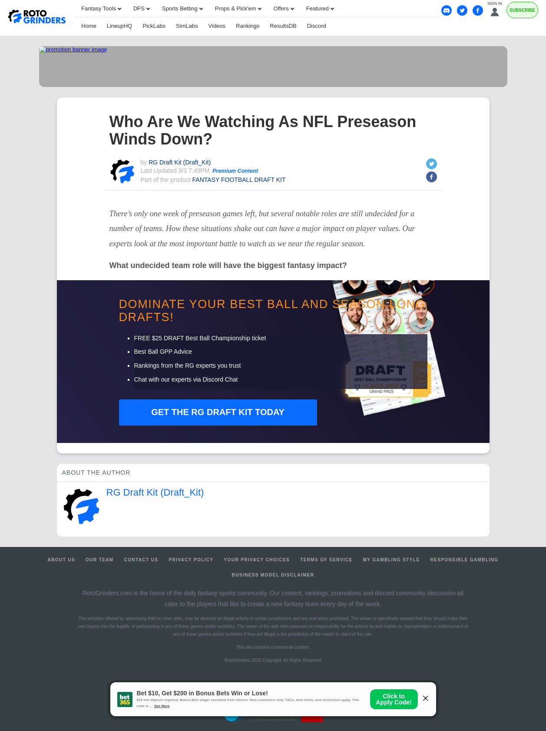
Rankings (247, 26)
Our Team (100, 559)
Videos (217, 26)
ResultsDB (283, 26)
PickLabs (153, 26)
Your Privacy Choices (257, 559)
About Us (61, 559)
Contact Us (141, 559)
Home (88, 26)
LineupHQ (119, 26)
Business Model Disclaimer (273, 575)
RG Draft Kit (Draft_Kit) (180, 162)
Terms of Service (326, 559)
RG (218, 412)
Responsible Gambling (464, 559)
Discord (316, 26)
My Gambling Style (391, 559)
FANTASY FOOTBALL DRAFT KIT (239, 179)
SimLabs (187, 26)
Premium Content (235, 171)
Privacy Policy (191, 559)
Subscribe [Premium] (522, 10)
